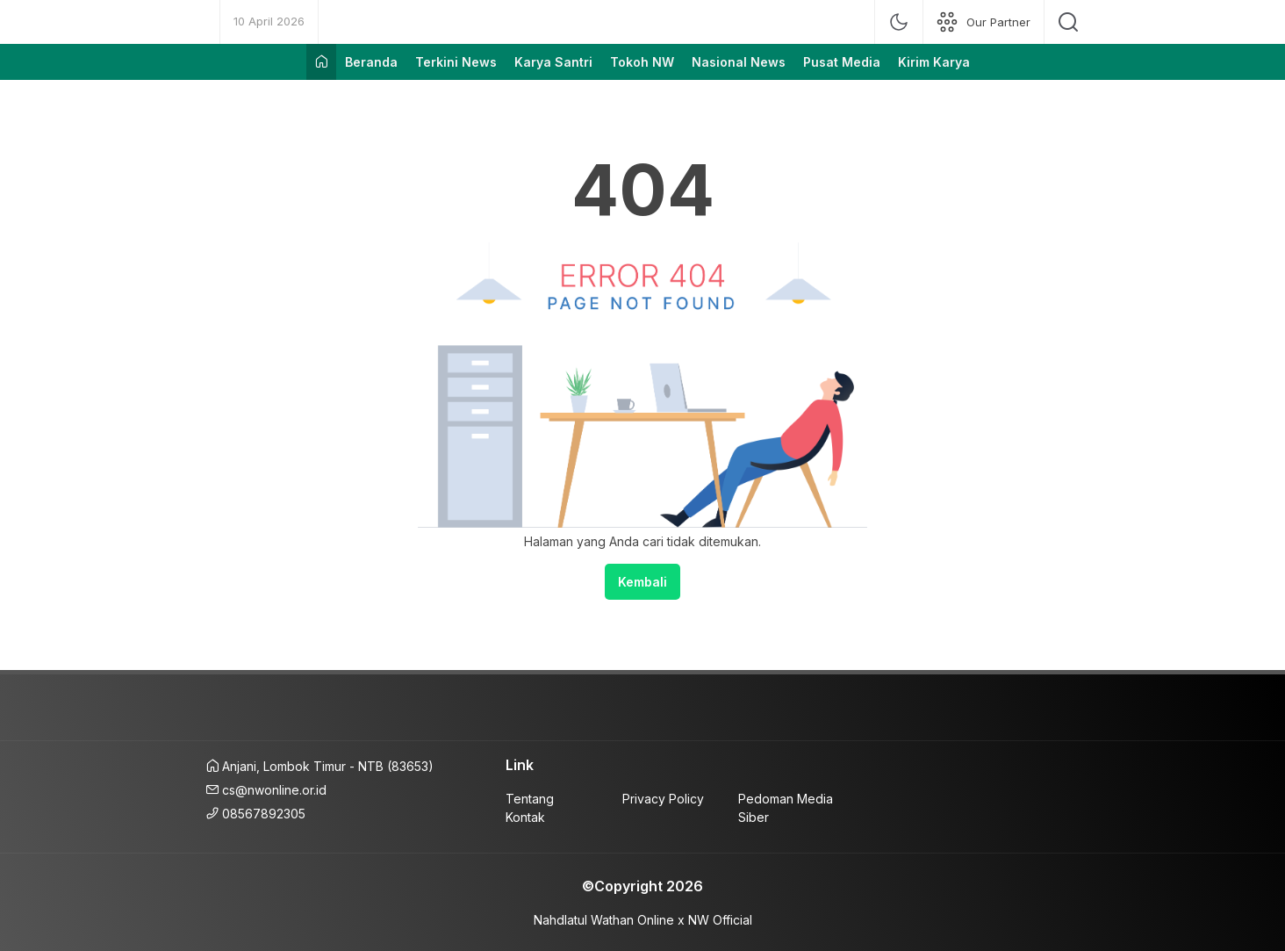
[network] (983, 22)
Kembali (642, 581)
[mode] (898, 22)
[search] (1068, 22)
